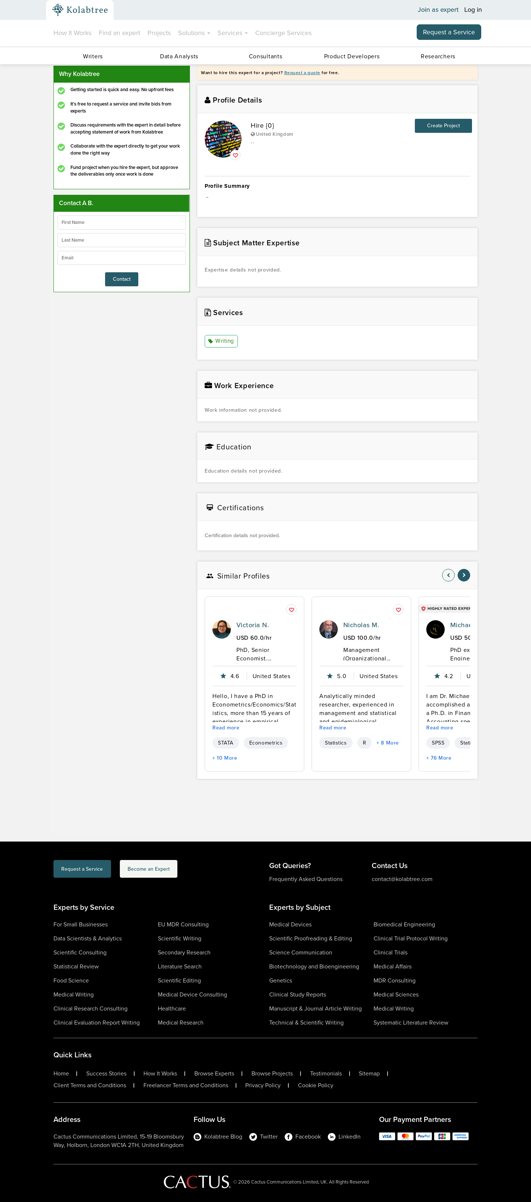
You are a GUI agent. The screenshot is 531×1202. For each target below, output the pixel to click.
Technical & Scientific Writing (306, 1022)
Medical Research (181, 1022)
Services (233, 33)
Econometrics (266, 743)
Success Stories (106, 1073)
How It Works (72, 33)
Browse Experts (214, 1073)
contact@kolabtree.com (402, 879)
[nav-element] (448, 575)
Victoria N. (252, 625)
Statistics (336, 743)
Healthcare (172, 1008)
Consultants (265, 56)
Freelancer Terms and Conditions (185, 1085)
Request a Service (449, 32)
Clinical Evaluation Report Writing (96, 1022)
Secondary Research (184, 952)
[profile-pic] (221, 629)
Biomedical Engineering (404, 924)
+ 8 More (387, 743)
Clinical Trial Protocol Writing (411, 938)
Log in (473, 10)
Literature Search (180, 966)
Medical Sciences (396, 994)
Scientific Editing (179, 980)
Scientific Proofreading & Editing (310, 938)
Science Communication (300, 952)
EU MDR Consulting (183, 924)
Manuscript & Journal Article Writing (315, 1008)
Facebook (303, 1136)
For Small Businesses (80, 924)
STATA (225, 743)
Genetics (280, 980)
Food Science (71, 980)
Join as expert (438, 10)
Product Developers (352, 56)
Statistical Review (76, 966)
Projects (159, 33)
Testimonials (326, 1073)
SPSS (438, 743)
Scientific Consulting (80, 952)
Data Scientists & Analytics (87, 938)
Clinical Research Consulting (90, 1008)
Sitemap (369, 1073)
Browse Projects (272, 1073)
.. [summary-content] (337, 200)
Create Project (443, 125)
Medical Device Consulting (192, 994)
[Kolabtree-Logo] (80, 10)
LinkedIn (344, 1136)
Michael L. (466, 625)
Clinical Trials (390, 952)
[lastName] (122, 240)
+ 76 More (439, 758)
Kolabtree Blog (218, 1136)
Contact (122, 279)
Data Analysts (179, 56)
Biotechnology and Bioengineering (314, 966)
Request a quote (302, 72)
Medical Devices (290, 924)
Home (61, 1073)
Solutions (194, 33)
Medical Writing (73, 994)
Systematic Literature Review (411, 1022)
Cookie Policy (315, 1085)
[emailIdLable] (122, 258)
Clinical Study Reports (297, 994)
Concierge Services (283, 33)
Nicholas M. (361, 625)
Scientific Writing (179, 938)
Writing (221, 341)
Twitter (263, 1136)
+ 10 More (224, 758)
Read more (226, 728)
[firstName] (122, 222)
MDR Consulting (395, 980)
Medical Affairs (393, 966)
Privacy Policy (263, 1085)
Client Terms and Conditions (89, 1085)
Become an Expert (184, 870)
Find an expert (119, 33)
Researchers (438, 56)
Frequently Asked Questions (306, 879)
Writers (93, 56)
